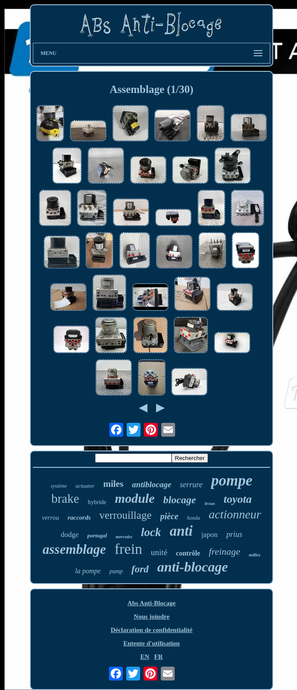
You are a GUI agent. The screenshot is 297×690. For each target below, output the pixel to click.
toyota (238, 499)
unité (159, 552)
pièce (169, 516)
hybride (97, 502)
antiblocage (151, 484)
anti (180, 531)
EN (144, 656)
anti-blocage (192, 567)
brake (65, 498)
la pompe (88, 571)
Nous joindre (151, 616)
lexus (209, 503)
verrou (50, 517)
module (135, 498)
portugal (97, 535)
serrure (191, 484)
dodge (70, 534)
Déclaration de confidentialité (151, 629)
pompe (231, 480)
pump (116, 571)
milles (255, 554)
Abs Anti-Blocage (152, 603)
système (59, 486)
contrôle (188, 553)
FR (158, 656)
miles (113, 484)
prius (234, 534)
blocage (179, 499)
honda (193, 518)
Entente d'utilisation (151, 643)
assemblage (74, 549)
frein (128, 549)
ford (140, 569)
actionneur (235, 514)
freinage (224, 551)
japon (209, 534)
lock (151, 532)
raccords (78, 517)
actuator (85, 485)
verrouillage (125, 515)
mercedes (124, 536)
